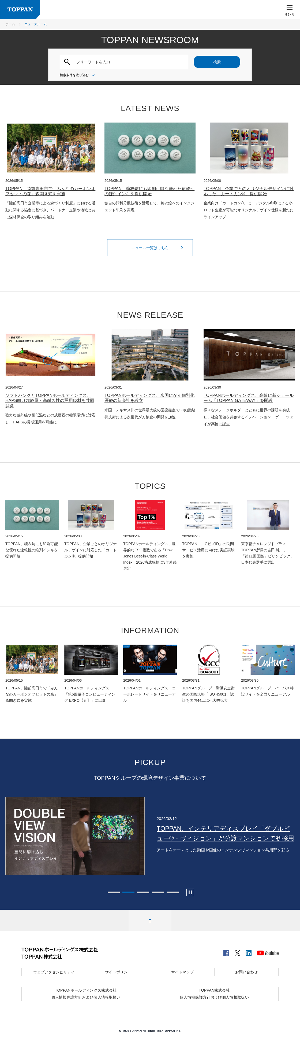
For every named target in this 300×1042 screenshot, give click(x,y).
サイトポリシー (118, 972)
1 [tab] (114, 892)
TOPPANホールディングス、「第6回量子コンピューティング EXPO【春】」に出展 (89, 694)
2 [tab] (128, 892)
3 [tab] (143, 892)
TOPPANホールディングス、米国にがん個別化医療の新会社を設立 (149, 398)
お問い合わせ (246, 972)
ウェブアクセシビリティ (53, 972)
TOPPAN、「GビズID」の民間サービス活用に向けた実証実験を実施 (208, 550)
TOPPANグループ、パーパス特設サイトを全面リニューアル (267, 691)
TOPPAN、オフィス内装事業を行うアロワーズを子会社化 (223, 833)
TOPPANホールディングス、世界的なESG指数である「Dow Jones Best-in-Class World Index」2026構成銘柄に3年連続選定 (150, 556)
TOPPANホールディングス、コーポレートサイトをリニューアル (149, 694)
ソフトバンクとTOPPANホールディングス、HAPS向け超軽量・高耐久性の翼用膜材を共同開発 (49, 400)
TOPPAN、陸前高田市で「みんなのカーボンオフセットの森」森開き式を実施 (50, 191)
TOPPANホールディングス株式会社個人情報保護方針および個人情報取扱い (85, 993)
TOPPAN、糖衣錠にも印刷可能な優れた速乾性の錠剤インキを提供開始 (149, 191)
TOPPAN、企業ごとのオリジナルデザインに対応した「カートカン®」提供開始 (249, 191)
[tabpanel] (150, 836)
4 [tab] (158, 892)
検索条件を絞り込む (78, 75)
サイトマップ (182, 972)
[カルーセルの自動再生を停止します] (190, 892)
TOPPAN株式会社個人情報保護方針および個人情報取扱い (214, 993)
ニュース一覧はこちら (158, 248)
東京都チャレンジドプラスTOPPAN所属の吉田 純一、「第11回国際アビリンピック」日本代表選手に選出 (267, 553)
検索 (217, 62)
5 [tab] (173, 892)
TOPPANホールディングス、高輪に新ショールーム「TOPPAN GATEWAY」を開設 (249, 398)
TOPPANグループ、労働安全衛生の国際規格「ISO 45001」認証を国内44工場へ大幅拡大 (208, 694)
